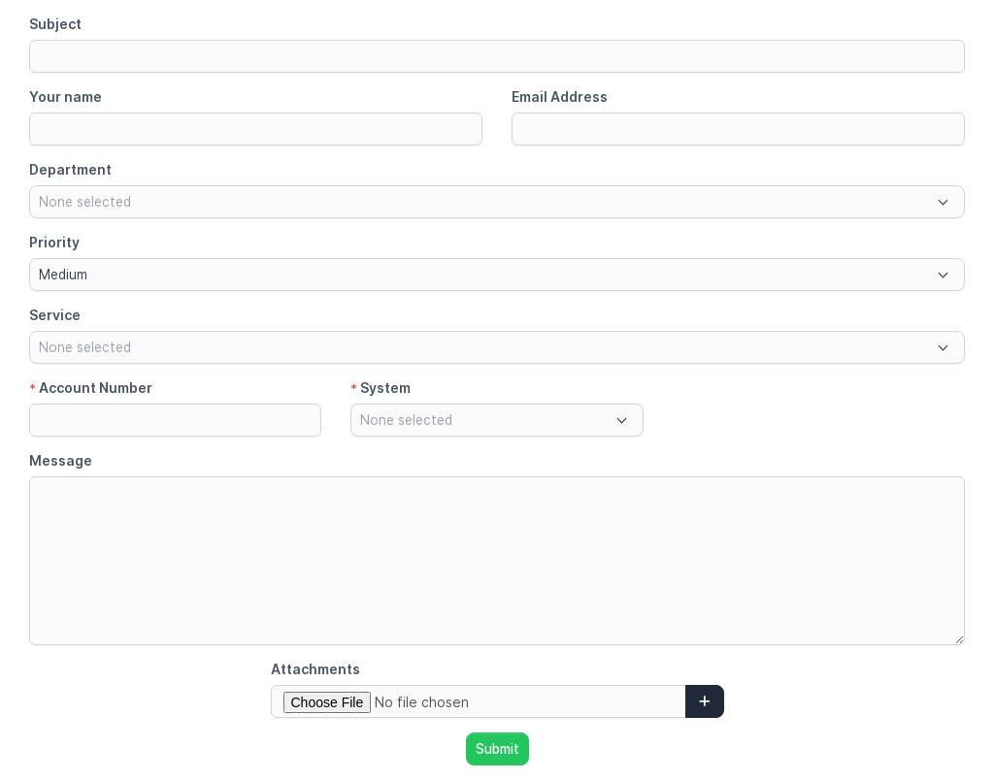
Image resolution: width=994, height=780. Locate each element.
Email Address (560, 96)
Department (70, 169)
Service (55, 315)
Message (60, 460)
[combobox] (497, 201)
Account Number (90, 387)
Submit (497, 749)
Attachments (315, 669)
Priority (54, 242)
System (380, 387)
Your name (65, 96)
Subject (55, 24)
